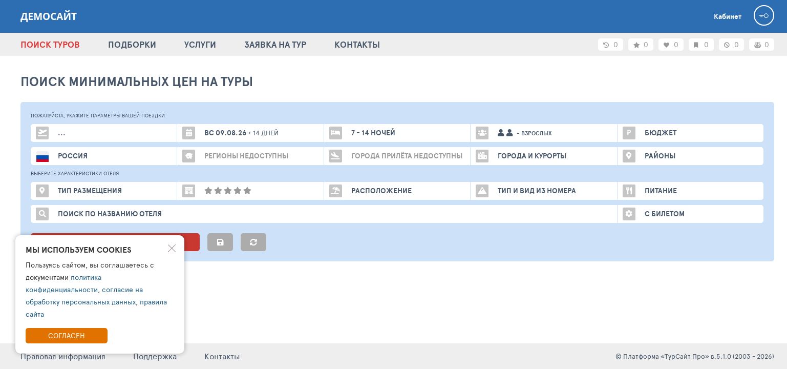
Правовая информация (62, 356)
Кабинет (727, 16)
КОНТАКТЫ (357, 44)
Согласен (66, 335)
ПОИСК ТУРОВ (50, 44)
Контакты (222, 356)
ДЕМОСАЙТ (48, 16)
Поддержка (155, 356)
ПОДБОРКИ (132, 44)
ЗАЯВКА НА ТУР (275, 44)
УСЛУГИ (200, 44)
